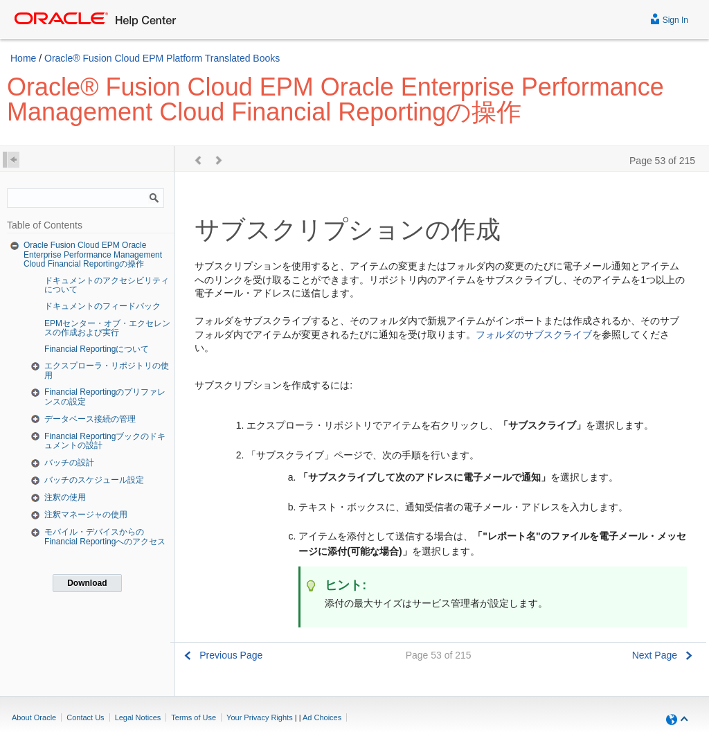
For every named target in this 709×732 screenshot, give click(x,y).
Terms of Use (193, 717)
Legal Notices (138, 717)
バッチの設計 (69, 462)
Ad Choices (322, 717)
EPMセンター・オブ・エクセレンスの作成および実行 (107, 328)
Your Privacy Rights (259, 717)
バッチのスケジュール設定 (94, 480)
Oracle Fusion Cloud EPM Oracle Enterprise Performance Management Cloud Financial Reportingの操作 (93, 254)
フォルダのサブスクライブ (534, 334)
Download (87, 583)
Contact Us (85, 717)
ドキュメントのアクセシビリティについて (106, 285)
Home (23, 58)
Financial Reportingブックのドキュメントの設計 (104, 441)
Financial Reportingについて (96, 349)
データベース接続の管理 (90, 419)
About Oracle (34, 717)
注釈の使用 (65, 497)
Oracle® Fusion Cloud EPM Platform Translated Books (162, 58)
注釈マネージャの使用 (85, 514)
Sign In (669, 18)
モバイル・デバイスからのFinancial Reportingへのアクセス (104, 536)
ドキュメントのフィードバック (102, 306)
